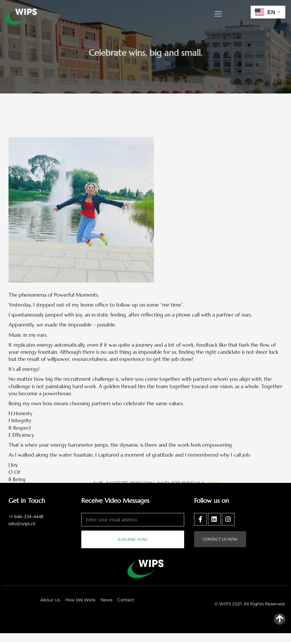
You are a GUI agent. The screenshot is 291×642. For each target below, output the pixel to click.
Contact (125, 609)
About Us (50, 609)
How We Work (80, 609)
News (106, 609)
